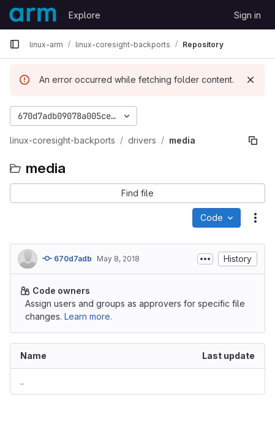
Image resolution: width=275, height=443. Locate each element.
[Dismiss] (250, 79)
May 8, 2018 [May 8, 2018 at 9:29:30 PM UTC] (118, 258)
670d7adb (67, 258)
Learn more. (88, 316)
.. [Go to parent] (22, 381)
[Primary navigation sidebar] (14, 44)
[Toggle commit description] (205, 258)
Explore (84, 15)
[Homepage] (33, 15)
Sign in (247, 15)
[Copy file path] (253, 140)
